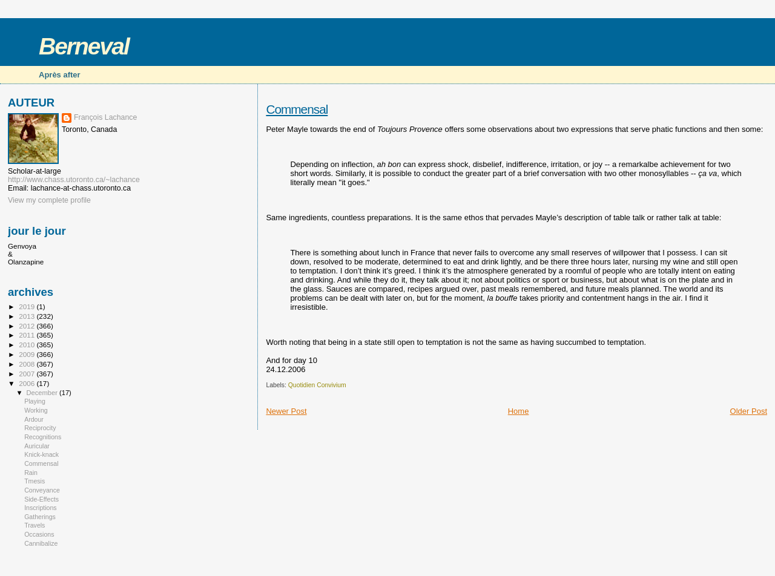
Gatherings (40, 516)
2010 (27, 345)
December (43, 392)
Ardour (34, 419)
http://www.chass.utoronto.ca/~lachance (74, 179)
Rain (31, 472)
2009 (27, 354)
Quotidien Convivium (317, 385)
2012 (27, 326)
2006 (27, 383)
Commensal (297, 109)
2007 (27, 374)
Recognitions (42, 436)
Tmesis (34, 481)
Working (36, 410)
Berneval (84, 46)
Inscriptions (40, 507)
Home (518, 411)
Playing (34, 401)
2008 (27, 364)
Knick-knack (41, 454)
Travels (34, 525)
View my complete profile (49, 200)
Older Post (748, 411)
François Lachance (105, 117)
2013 (27, 316)
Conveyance (42, 490)
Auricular (37, 446)
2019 (27, 306)
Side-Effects (41, 499)
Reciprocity (40, 427)
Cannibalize (41, 543)
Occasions (39, 534)
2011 (27, 335)
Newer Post (286, 411)
